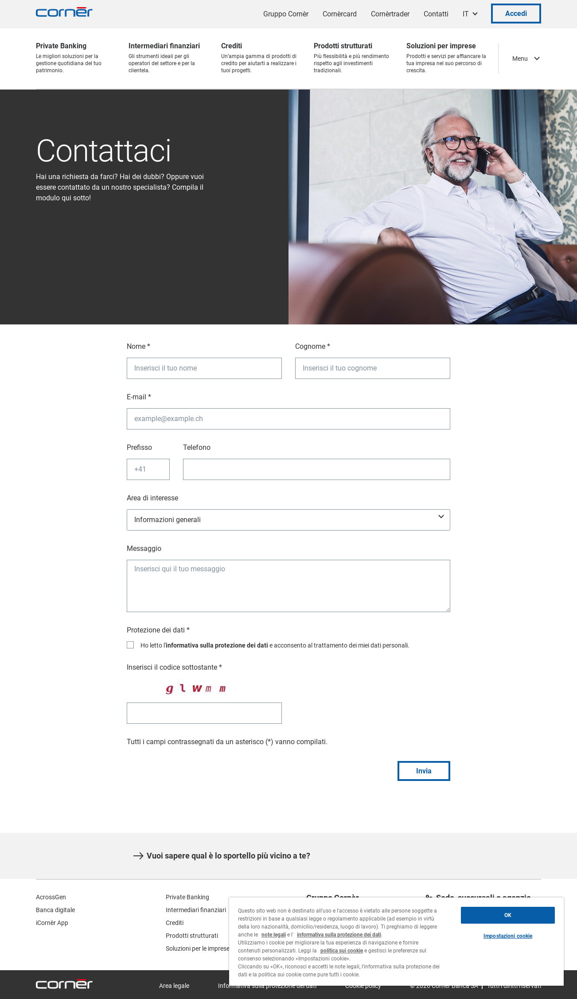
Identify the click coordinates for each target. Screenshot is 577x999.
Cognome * (312, 346)
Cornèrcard (340, 14)
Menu (520, 58)
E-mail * (139, 397)
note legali (273, 935)
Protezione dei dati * (158, 630)
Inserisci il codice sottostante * (174, 667)
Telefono (197, 447)
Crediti (174, 922)
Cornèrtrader (390, 14)
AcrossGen (51, 897)
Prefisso (139, 447)
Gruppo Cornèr (285, 14)
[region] (396, 942)
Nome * (138, 346)
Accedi (516, 13)
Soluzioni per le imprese (198, 948)
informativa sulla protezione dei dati (217, 645)
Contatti (436, 14)
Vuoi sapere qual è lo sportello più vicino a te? (221, 856)
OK (507, 915)
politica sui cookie (341, 951)
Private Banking (187, 897)
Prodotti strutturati (192, 935)
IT (466, 14)
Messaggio (144, 548)
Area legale (174, 985)
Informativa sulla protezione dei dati (267, 985)
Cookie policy (363, 985)
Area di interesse (152, 498)
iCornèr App (52, 922)
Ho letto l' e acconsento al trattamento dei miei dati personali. (274, 645)
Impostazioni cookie (507, 936)
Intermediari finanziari (196, 909)
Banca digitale (55, 909)
